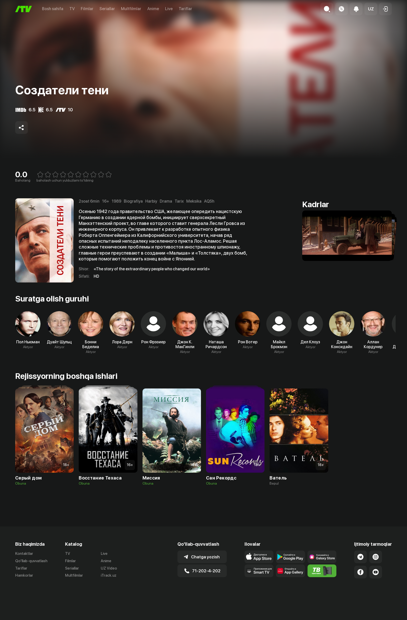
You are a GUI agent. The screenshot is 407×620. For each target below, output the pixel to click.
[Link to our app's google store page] (290, 557)
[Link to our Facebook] (360, 572)
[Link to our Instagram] (375, 557)
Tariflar (185, 8)
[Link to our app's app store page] (259, 557)
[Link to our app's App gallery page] (290, 570)
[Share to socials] (21, 127)
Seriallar (107, 8)
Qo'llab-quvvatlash (31, 561)
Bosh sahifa (52, 8)
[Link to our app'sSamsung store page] (322, 557)
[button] (370, 9)
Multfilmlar (131, 8)
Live (169, 8)
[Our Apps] (259, 570)
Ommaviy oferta (343, 614)
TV (72, 8)
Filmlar (87, 8)
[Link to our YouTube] (375, 572)
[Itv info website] (322, 570)
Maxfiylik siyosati (377, 614)
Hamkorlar (24, 575)
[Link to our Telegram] (360, 557)
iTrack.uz (108, 575)
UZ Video (109, 568)
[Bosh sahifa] (23, 9)
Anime (153, 8)
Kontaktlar (24, 553)
